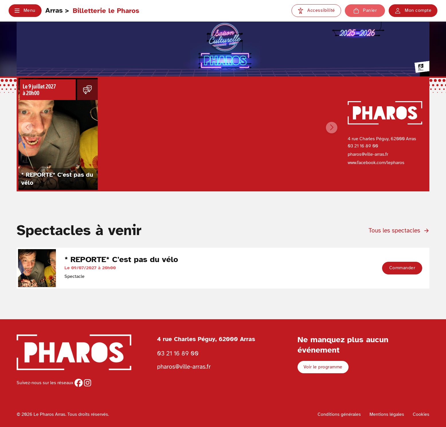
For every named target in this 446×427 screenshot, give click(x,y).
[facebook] (79, 383)
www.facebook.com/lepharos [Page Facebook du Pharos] (376, 163)
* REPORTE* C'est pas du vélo (121, 259)
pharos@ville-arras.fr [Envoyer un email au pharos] (184, 366)
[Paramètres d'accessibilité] (316, 10)
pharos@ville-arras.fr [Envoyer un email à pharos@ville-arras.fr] (368, 154)
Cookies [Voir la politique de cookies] (421, 414)
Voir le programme (323, 367)
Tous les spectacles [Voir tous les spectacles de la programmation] (399, 230)
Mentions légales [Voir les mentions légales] (386, 414)
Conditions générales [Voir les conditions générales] (339, 414)
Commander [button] (402, 268)
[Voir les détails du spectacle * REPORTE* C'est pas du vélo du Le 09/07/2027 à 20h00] (58, 134)
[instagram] (87, 383)
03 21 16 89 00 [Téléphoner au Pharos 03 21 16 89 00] (178, 353)
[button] (25, 10)
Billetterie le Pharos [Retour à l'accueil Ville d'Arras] (106, 10)
